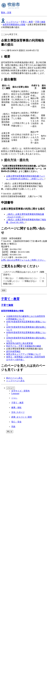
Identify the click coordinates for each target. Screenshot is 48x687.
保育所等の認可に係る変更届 (19, 343)
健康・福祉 (16, 407)
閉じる (9, 432)
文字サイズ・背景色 (20, 391)
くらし (14, 398)
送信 (3, 290)
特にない (10, 278)
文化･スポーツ (18, 412)
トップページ (12, 22)
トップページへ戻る (15, 381)
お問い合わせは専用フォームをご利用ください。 (23, 260)
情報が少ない (31, 281)
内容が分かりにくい (28, 278)
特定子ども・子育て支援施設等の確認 (23, 346)
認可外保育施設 (13, 351)
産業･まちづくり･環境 (21, 417)
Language (15, 393)
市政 (13, 426)
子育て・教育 (27, 22)
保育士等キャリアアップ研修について (23, 354)
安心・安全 (16, 422)
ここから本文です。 (10, 34)
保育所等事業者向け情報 (14, 24)
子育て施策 (40, 22)
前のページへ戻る (14, 378)
